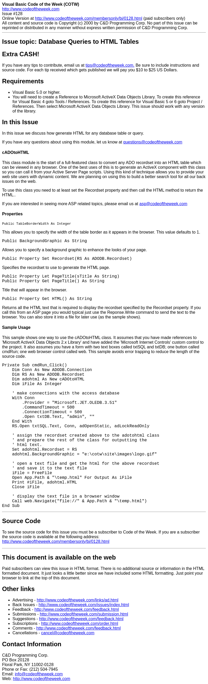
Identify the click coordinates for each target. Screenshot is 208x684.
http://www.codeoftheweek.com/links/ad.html (77, 601)
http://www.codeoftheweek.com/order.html (79, 624)
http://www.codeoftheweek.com (31, 9)
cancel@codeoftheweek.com (67, 633)
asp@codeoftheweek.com (163, 204)
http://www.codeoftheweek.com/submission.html (84, 615)
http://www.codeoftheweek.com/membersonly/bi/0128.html (88, 18)
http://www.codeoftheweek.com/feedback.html (76, 610)
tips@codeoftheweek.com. (110, 65)
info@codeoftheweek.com (39, 675)
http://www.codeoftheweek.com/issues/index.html (83, 605)
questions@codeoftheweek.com (152, 142)
